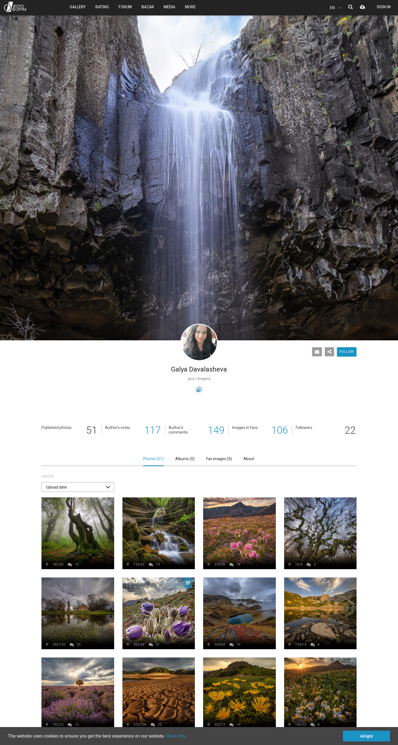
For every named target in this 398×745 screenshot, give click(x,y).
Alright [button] (366, 736)
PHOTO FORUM (15, 7)
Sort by (47, 476)
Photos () (153, 459)
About (248, 459)
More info (175, 736)
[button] (77, 487)
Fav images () (219, 459)
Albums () (185, 459)
